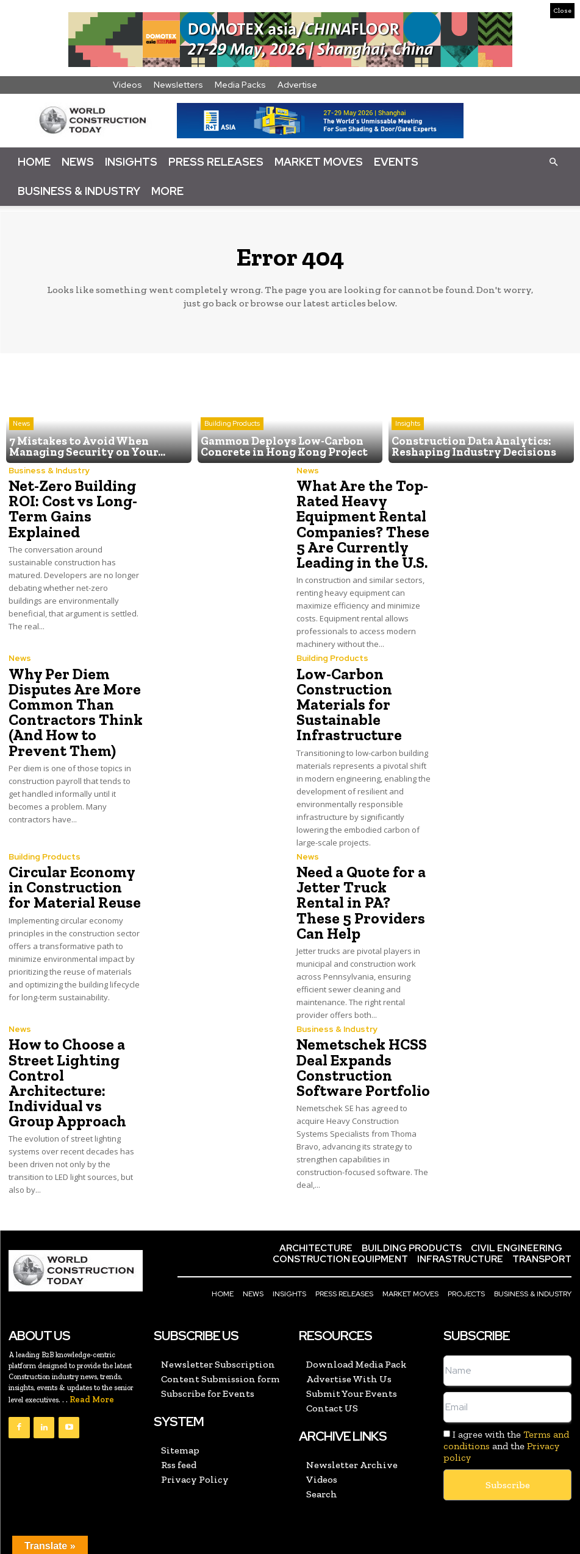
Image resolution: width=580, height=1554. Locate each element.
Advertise (297, 84)
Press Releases (215, 162)
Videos (127, 84)
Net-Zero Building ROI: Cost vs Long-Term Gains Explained (70, 507)
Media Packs (240, 84)
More (167, 191)
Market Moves (318, 162)
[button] (553, 161)
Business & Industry (79, 191)
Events (396, 162)
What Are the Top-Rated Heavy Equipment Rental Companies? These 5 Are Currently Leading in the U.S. (360, 521)
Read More (92, 1368)
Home (34, 162)
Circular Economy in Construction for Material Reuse (74, 877)
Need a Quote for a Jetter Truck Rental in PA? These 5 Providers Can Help (362, 885)
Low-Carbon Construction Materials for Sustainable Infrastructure (346, 698)
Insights (131, 162)
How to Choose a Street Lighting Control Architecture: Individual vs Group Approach (64, 1053)
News (78, 162)
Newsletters (178, 84)
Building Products (232, 426)
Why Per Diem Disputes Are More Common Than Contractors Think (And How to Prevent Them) (72, 705)
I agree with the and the (505, 1414)
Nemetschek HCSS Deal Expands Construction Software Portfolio (359, 1039)
